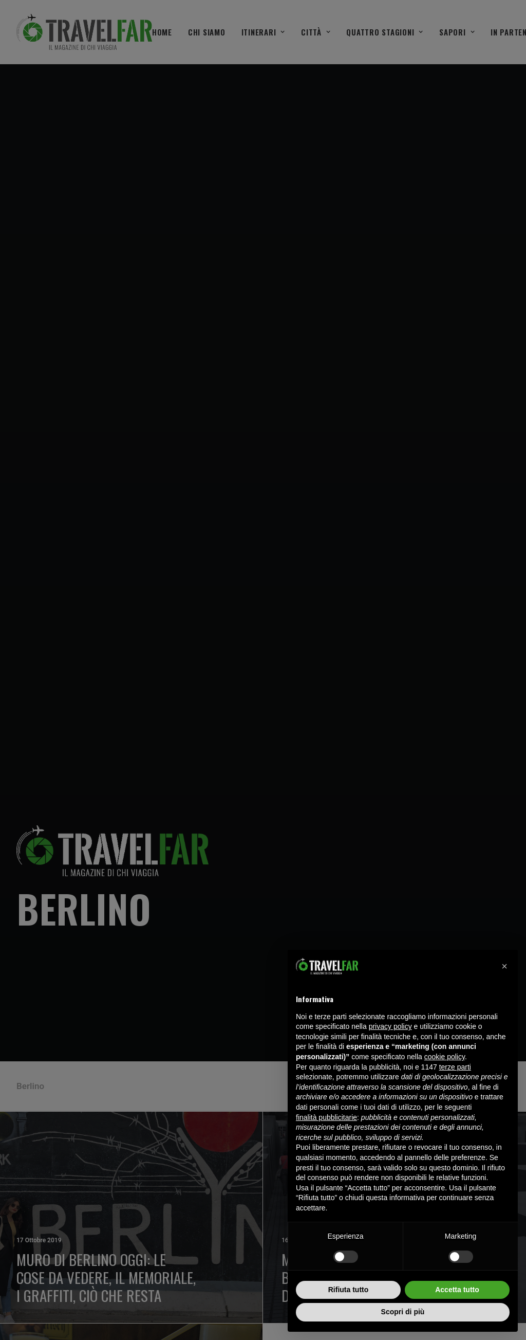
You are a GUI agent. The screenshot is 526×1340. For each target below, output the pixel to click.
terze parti (455, 1067)
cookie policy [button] (444, 1057)
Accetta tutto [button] (457, 1289)
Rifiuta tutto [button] (348, 1289)
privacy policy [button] (390, 1026)
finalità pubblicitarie (326, 1117)
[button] (504, 966)
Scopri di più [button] (403, 1312)
